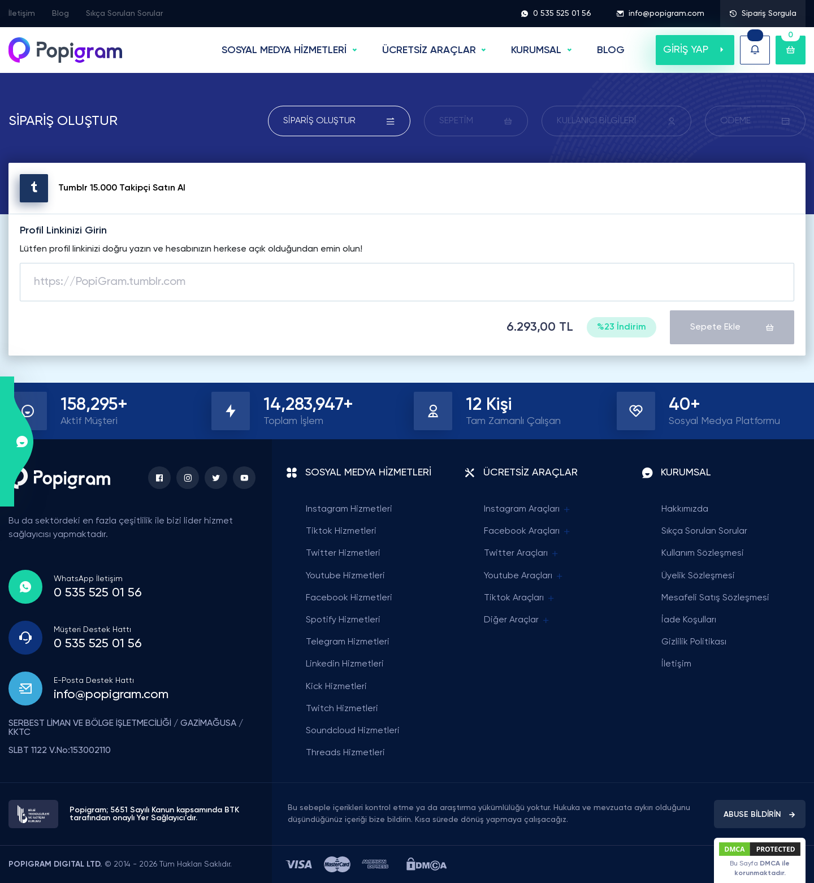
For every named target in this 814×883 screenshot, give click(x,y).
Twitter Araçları (522, 554)
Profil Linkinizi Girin (63, 231)
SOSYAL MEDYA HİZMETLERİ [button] (284, 50)
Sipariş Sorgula (762, 14)
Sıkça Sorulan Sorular (124, 14)
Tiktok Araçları (520, 598)
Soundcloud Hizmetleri (353, 730)
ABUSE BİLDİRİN (760, 815)
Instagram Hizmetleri (349, 509)
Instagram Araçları (527, 510)
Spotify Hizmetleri (343, 620)
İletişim (21, 14)
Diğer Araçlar (517, 620)
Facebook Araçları (527, 532)
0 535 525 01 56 (556, 14)
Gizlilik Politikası (693, 642)
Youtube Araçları (524, 576)
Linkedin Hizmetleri (345, 664)
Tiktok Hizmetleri (341, 531)
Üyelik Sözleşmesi (698, 576)
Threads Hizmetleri (345, 753)
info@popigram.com (660, 14)
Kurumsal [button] (536, 50)
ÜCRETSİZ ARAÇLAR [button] (429, 50)
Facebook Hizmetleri (349, 598)
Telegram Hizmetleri (347, 642)
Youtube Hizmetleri (345, 576)
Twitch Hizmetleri (342, 708)
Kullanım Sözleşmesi (702, 553)
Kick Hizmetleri (336, 686)
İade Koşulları (688, 620)
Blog (60, 14)
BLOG (611, 50)
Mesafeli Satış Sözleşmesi (715, 598)
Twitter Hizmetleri (343, 553)
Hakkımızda (684, 509)
